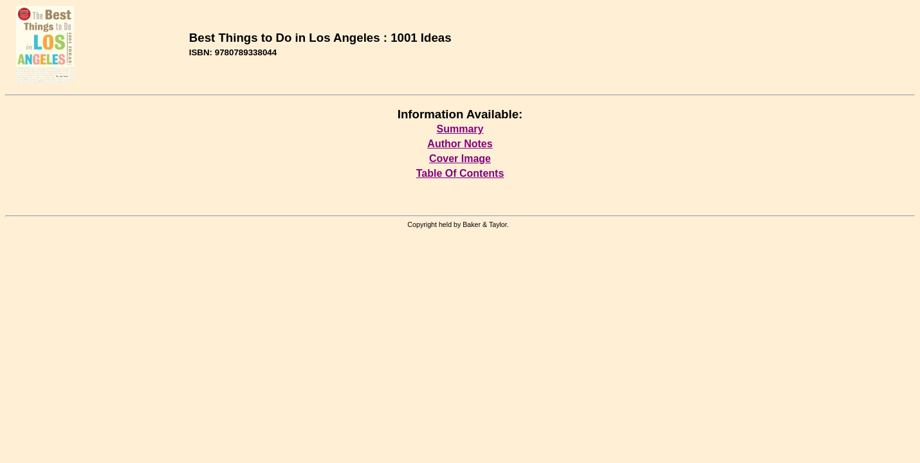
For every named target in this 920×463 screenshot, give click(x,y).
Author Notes (459, 143)
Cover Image (460, 158)
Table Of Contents (460, 173)
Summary (460, 128)
